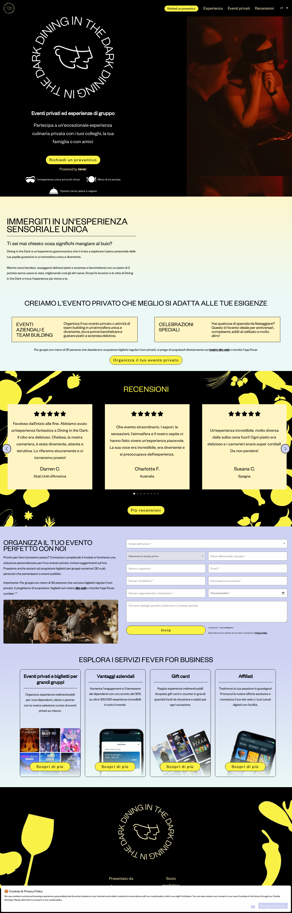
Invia (166, 629)
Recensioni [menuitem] (264, 8)
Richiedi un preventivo (73, 159)
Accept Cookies (273, 905)
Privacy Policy (261, 632)
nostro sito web (219, 349)
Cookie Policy (69, 899)
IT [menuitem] (281, 8)
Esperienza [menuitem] (213, 8)
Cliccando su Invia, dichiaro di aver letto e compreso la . (238, 633)
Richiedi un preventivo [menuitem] (181, 8)
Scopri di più (50, 766)
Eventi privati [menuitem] (239, 8)
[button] (6, 448)
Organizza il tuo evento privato (146, 359)
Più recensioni (146, 510)
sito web (80, 588)
